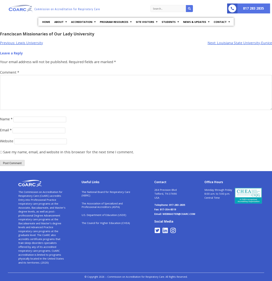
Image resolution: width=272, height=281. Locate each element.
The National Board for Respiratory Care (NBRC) (106, 193)
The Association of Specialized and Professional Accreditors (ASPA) (102, 205)
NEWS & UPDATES (196, 22)
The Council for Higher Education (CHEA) (106, 223)
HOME (46, 22)
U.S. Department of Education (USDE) (104, 215)
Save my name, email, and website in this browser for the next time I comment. (68, 152)
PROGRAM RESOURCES (116, 22)
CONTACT (222, 22)
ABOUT (60, 22)
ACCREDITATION (83, 22)
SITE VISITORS (146, 22)
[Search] (189, 8)
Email (6, 130)
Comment (9, 72)
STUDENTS (170, 22)
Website (6, 141)
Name (6, 119)
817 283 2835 (253, 8)
